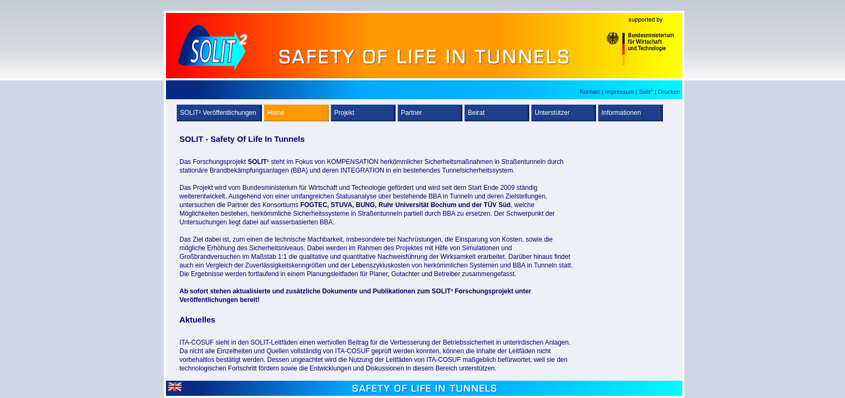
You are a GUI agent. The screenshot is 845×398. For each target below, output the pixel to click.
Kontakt (590, 91)
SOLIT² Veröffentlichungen (218, 112)
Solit (646, 91)
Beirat (476, 112)
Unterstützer (552, 112)
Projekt (344, 112)
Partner (411, 112)
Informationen (621, 112)
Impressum (620, 91)
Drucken (669, 91)
